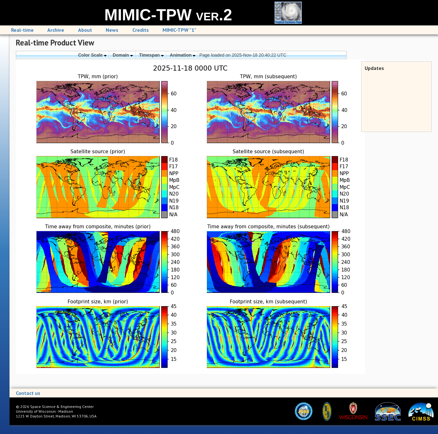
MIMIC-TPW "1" (179, 30)
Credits (140, 30)
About (85, 30)
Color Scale (92, 55)
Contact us (28, 393)
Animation (183, 55)
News (112, 30)
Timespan (151, 55)
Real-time (22, 30)
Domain (123, 55)
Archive (55, 30)
